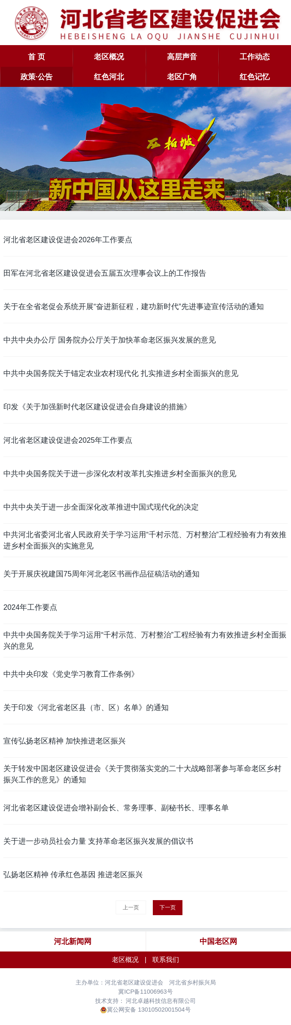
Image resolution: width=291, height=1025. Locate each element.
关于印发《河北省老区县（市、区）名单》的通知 (86, 707)
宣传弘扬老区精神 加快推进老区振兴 (64, 741)
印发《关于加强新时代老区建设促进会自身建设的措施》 (97, 407)
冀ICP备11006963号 (145, 991)
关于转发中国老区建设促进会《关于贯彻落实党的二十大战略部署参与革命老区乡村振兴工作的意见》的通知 (142, 774)
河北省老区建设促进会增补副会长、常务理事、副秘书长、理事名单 (116, 808)
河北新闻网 (72, 941)
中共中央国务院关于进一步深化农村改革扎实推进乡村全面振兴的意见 (119, 473)
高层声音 (182, 57)
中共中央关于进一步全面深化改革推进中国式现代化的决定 (101, 507)
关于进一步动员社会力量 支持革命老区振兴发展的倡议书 (98, 841)
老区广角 (182, 77)
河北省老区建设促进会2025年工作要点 (67, 440)
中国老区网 (218, 941)
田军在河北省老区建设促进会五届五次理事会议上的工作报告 (104, 273)
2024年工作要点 (30, 607)
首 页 (36, 57)
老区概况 (109, 57)
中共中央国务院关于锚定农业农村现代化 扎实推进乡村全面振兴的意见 (120, 373)
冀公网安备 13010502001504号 (148, 1009)
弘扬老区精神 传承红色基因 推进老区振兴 (73, 874)
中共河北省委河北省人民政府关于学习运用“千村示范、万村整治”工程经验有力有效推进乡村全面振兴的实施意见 (144, 540)
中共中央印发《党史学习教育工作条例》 (71, 674)
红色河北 (109, 77)
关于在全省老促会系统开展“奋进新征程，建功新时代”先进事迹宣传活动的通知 (133, 306)
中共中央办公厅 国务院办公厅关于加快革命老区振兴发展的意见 (109, 340)
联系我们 (165, 959)
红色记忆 (255, 77)
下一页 (167, 907)
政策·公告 (36, 77)
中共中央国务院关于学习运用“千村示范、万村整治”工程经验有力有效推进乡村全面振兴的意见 (144, 640)
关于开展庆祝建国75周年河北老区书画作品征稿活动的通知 (101, 574)
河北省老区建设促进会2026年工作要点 (67, 240)
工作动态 (255, 57)
